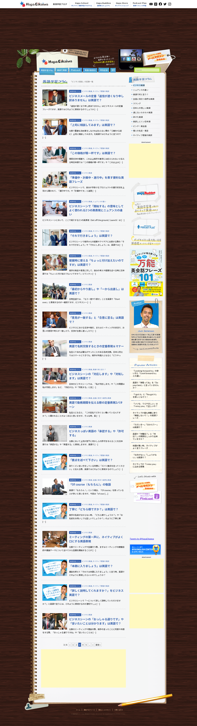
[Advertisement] (98, 29)
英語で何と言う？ (99, 369)
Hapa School (81, 4)
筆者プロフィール (89, 710)
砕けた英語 (138, 117)
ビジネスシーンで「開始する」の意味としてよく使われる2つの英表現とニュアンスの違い (96, 210)
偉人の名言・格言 (140, 130)
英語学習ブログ (60, 4)
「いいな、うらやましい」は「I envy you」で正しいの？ (145, 405)
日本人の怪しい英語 (141, 108)
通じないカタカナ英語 (142, 112)
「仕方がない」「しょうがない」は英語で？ (145, 456)
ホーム (78, 710)
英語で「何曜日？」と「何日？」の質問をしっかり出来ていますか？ (145, 436)
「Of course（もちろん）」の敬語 (90, 484)
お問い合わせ (119, 710)
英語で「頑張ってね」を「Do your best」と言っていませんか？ (146, 385)
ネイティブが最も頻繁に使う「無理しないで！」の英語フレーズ (145, 415)
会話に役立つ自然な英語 (102, 398)
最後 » (98, 644)
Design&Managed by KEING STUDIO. (114, 714)
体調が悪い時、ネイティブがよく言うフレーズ (145, 447)
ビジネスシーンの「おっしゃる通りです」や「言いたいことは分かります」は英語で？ (96, 621)
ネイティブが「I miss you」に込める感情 (145, 465)
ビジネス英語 (87, 91)
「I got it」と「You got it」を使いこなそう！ (145, 395)
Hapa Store (121, 4)
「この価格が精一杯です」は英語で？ (92, 153)
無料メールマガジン (105, 710)
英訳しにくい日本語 (141, 121)
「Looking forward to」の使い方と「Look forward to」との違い (146, 373)
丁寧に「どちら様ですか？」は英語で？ (93, 509)
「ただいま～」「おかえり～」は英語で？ (146, 426)
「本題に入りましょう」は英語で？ (91, 566)
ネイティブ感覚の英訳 (101, 91)
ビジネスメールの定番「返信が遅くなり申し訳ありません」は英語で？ (96, 98)
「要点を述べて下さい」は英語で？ (91, 460)
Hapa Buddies (103, 4)
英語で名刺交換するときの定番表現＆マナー (96, 346)
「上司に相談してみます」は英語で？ (92, 125)
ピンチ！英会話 (140, 126)
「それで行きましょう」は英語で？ (91, 236)
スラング (137, 103)
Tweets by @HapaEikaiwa (142, 538)
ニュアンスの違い (99, 201)
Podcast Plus (140, 4)
